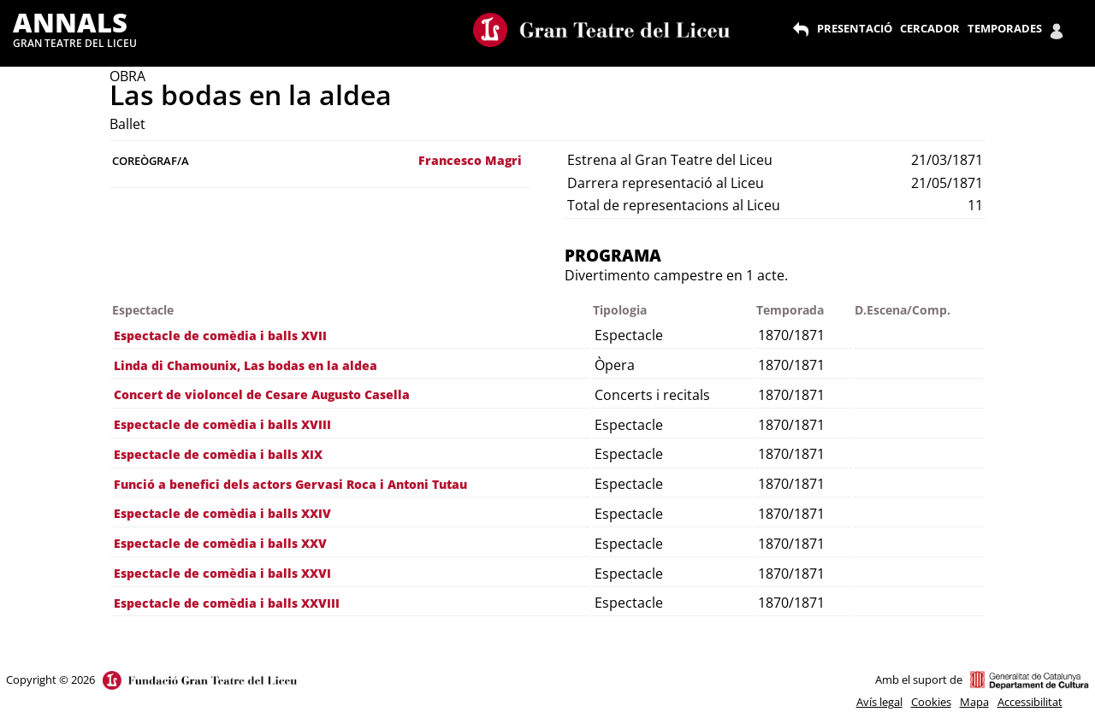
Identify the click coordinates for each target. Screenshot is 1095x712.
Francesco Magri (470, 160)
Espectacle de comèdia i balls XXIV (222, 513)
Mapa (974, 701)
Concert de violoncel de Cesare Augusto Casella (262, 394)
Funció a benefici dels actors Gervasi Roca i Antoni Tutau (290, 484)
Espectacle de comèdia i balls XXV (220, 543)
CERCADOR (930, 28)
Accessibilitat (1029, 701)
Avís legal (879, 701)
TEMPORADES (1005, 28)
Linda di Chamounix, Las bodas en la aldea (245, 365)
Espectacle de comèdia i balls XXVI (222, 573)
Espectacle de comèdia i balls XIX (218, 454)
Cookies (931, 701)
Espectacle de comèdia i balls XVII (220, 335)
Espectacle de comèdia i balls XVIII (222, 424)
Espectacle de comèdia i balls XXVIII (227, 603)
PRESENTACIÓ (854, 28)
